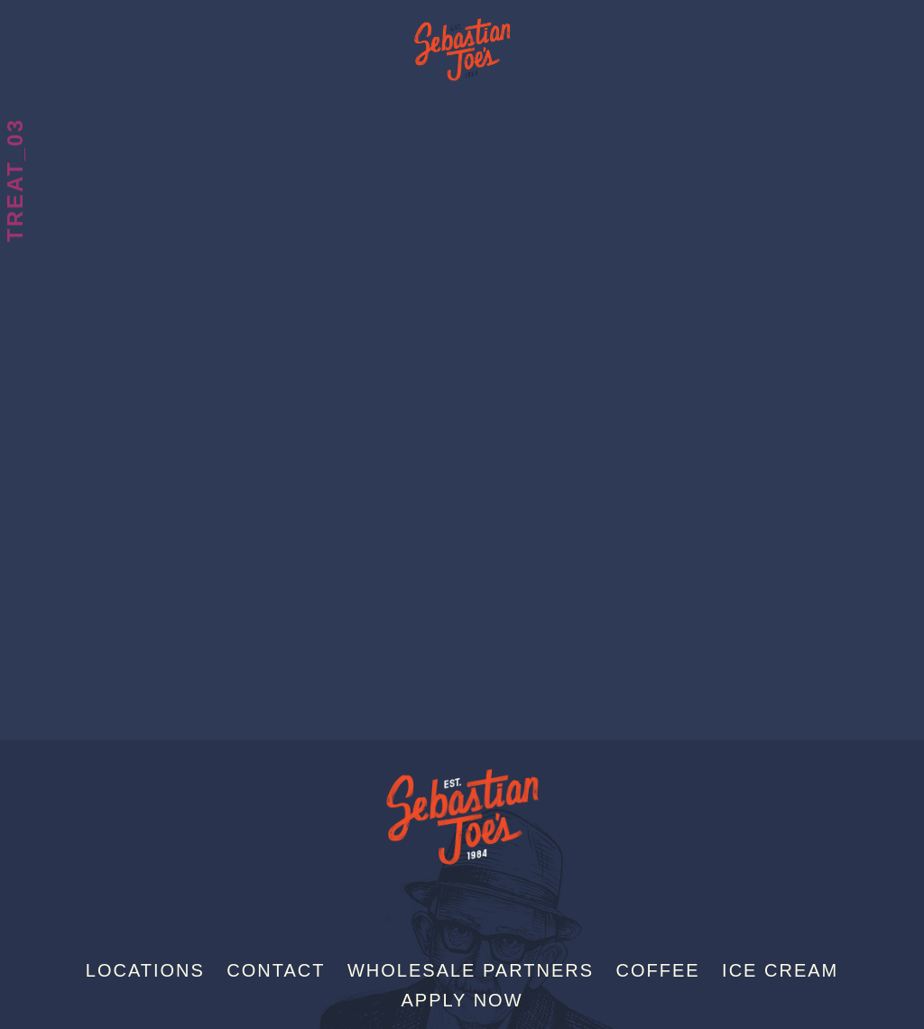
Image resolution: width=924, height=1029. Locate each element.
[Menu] (908, 21)
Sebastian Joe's (462, 40)
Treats (15, 58)
